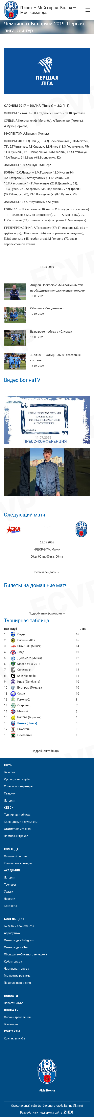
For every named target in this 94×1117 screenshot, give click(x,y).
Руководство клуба (17, 779)
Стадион (10, 793)
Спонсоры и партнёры (18, 786)
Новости (9, 898)
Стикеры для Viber (16, 947)
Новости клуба (13, 1003)
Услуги (8, 891)
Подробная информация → (47, 613)
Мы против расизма (17, 975)
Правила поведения (17, 982)
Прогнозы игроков (16, 836)
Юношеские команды (18, 863)
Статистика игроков (17, 829)
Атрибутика (12, 933)
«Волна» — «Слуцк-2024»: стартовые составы (55, 357)
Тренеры (10, 884)
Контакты (10, 905)
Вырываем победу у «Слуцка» (51, 331)
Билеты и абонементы (19, 926)
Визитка (9, 772)
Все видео (11, 1024)
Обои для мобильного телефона (25, 954)
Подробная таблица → (47, 751)
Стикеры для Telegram (19, 940)
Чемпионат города (16, 968)
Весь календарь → (47, 572)
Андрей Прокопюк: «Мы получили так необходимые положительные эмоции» (57, 287)
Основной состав (15, 856)
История (9, 800)
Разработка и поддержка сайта (47, 1112)
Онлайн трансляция (17, 1017)
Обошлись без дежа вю (47, 308)
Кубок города (13, 961)
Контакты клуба (14, 1038)
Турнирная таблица (17, 814)
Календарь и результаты (21, 821)
